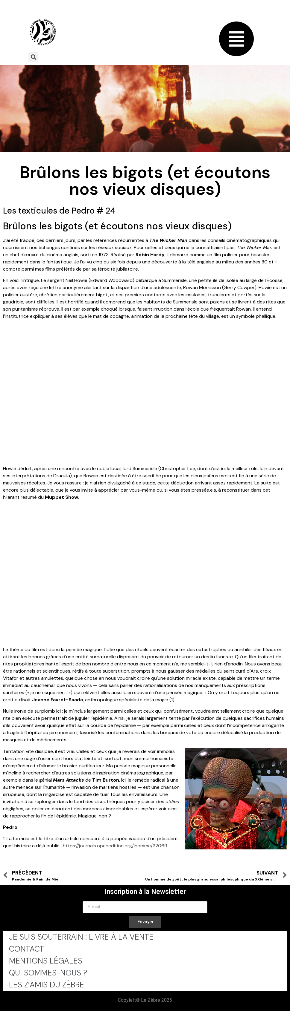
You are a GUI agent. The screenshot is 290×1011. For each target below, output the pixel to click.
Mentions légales (45, 961)
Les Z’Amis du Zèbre (46, 985)
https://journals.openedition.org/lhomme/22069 (115, 846)
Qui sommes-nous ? (48, 973)
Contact (26, 949)
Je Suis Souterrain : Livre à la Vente (81, 937)
